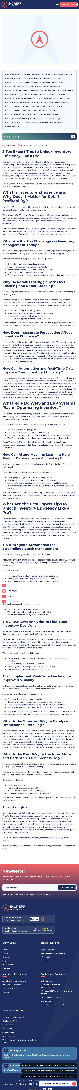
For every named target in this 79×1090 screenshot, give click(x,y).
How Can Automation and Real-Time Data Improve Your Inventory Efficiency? (40, 90)
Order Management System (52, 997)
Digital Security (8, 964)
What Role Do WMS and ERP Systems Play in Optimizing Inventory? (36, 94)
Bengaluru (17, 1070)
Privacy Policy (8, 1084)
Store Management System (13, 1017)
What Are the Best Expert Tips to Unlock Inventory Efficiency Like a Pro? (38, 102)
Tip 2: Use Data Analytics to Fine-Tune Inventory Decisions (32, 110)
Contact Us (6, 968)
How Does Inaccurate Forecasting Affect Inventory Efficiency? (34, 86)
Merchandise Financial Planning (53, 953)
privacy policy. (44, 894)
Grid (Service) (46, 1001)
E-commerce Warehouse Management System (50, 986)
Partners (5, 953)
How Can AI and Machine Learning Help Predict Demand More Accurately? (39, 98)
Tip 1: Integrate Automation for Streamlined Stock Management (34, 106)
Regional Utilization (9, 988)
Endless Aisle (7, 1025)
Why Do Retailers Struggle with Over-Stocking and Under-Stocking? (36, 82)
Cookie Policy (21, 1084)
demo (13, 845)
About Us (6, 949)
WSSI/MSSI (45, 957)
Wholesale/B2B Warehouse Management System (57, 992)
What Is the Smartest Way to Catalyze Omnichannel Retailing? (33, 118)
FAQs (4, 961)
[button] (57, 4)
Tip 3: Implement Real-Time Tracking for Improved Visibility (33, 114)
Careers (5, 957)
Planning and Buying (49, 949)
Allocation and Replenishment (14, 981)
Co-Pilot (5, 992)
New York (8, 1070)
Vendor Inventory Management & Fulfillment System (19, 1041)
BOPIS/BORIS (8, 1032)
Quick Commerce (47, 981)
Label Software (8, 1036)
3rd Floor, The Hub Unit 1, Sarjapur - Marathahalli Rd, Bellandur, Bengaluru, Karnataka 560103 (37, 1056)
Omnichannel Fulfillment (11, 1021)
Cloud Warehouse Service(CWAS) (54, 1005)
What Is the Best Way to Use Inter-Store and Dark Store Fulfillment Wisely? (39, 122)
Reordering (45, 961)
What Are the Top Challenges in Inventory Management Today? (34, 78)
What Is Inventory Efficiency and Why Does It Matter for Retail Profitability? (40, 74)
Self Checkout (8, 1028)
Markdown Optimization (11, 985)
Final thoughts (13, 126)
